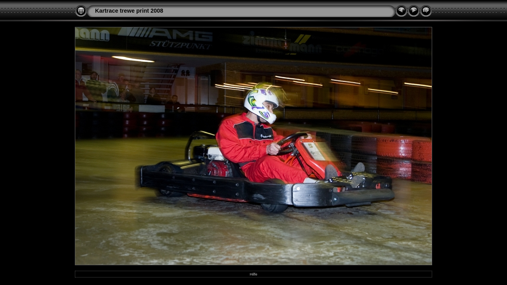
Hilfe (253, 274)
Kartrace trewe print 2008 (129, 11)
